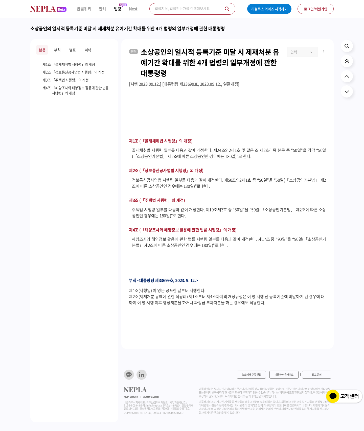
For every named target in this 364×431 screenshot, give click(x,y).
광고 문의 (317, 374)
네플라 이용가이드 (284, 374)
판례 (102, 8)
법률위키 (84, 8)
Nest (133, 8)
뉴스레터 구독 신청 (251, 374)
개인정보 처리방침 (151, 397)
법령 (117, 8)
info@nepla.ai (154, 405)
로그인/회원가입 (315, 8)
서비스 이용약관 (131, 397)
